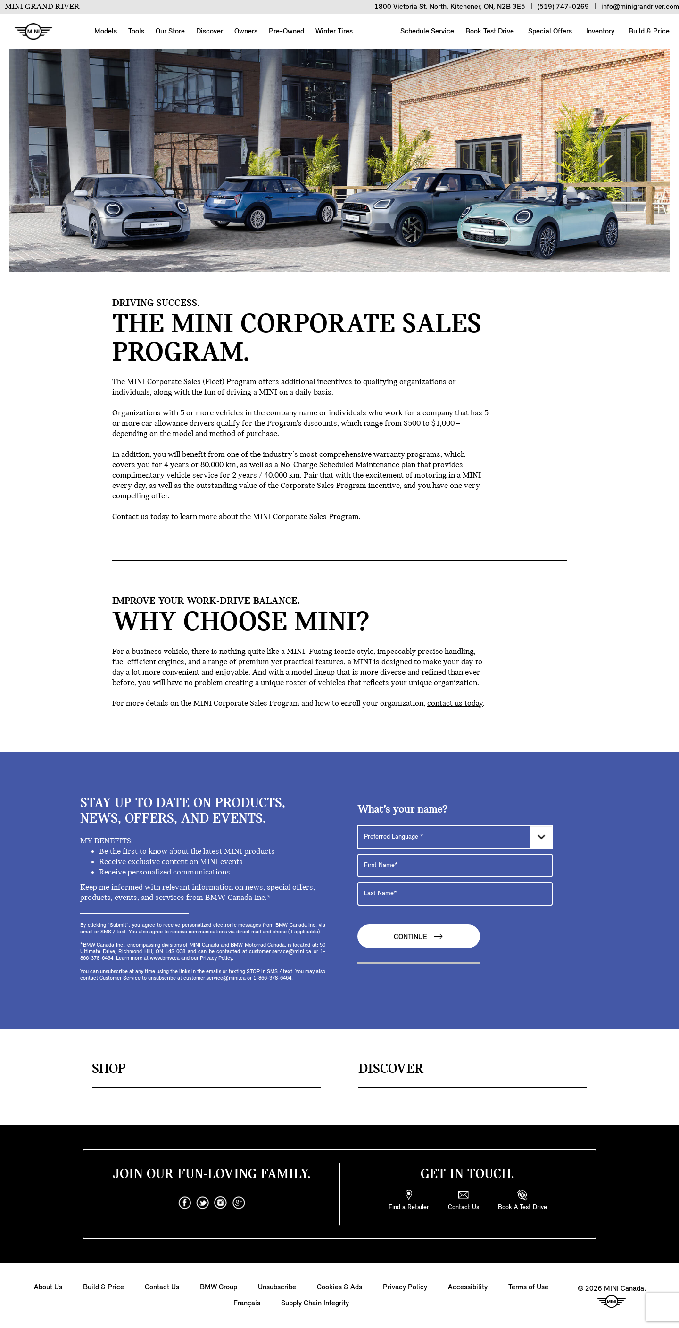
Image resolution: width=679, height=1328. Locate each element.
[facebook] (184, 1203)
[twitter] (202, 1203)
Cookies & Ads (339, 1287)
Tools (136, 31)
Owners (245, 31)
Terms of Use (528, 1287)
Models (105, 31)
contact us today (455, 703)
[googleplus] (238, 1203)
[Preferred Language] (455, 837)
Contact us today (140, 516)
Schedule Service (426, 31)
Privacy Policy (405, 1287)
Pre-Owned (286, 31)
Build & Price (648, 31)
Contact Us (162, 1287)
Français (246, 1303)
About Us (48, 1287)
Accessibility (468, 1287)
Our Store (170, 31)
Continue (419, 936)
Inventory (599, 31)
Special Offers (549, 31)
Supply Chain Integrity (315, 1303)
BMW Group (218, 1287)
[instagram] (220, 1203)
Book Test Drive (489, 31)
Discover (209, 31)
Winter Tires (334, 31)
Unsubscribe (277, 1287)
